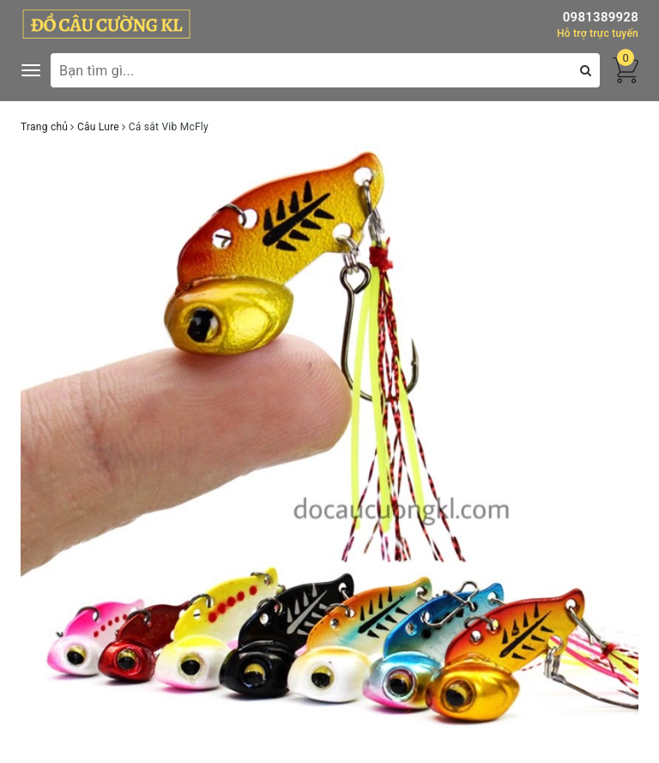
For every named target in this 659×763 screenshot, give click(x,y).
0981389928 (600, 17)
